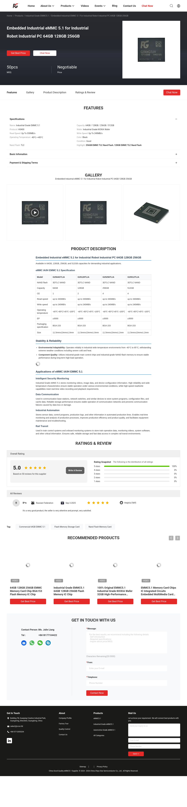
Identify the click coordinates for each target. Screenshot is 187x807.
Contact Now (97, 693)
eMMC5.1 (97, 718)
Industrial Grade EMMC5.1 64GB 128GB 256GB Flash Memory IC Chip (69, 591)
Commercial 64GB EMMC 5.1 (32, 527)
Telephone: (92, 677)
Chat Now (45, 53)
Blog (114, 5)
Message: (91, 628)
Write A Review (75, 470)
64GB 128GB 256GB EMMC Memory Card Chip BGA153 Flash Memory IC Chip (26, 591)
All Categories (98, 735)
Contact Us (63, 735)
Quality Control (64, 729)
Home (9, 16)
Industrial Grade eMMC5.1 (37, 16)
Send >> (136, 754)
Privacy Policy (102, 767)
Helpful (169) (130, 503)
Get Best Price (18, 53)
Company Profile (65, 718)
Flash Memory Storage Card (66, 527)
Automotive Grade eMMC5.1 (104, 730)
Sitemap (83, 767)
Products (19, 16)
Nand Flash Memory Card (100, 527)
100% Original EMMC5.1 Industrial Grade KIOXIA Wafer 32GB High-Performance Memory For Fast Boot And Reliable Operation (115, 594)
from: (90, 662)
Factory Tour (63, 724)
